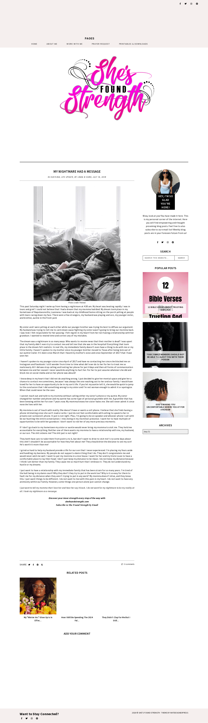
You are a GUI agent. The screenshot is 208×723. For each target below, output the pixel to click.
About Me (52, 44)
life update (67, 177)
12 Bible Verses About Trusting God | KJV (165, 308)
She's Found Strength (149, 712)
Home (34, 44)
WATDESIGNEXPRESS (179, 712)
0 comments (127, 564)
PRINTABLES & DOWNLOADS (133, 44)
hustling (55, 177)
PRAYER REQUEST (101, 44)
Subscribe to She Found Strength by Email (77, 505)
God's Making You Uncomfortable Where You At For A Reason (166, 407)
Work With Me (75, 44)
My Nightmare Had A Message (77, 171)
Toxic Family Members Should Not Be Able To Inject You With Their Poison (165, 357)
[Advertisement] (89, 18)
